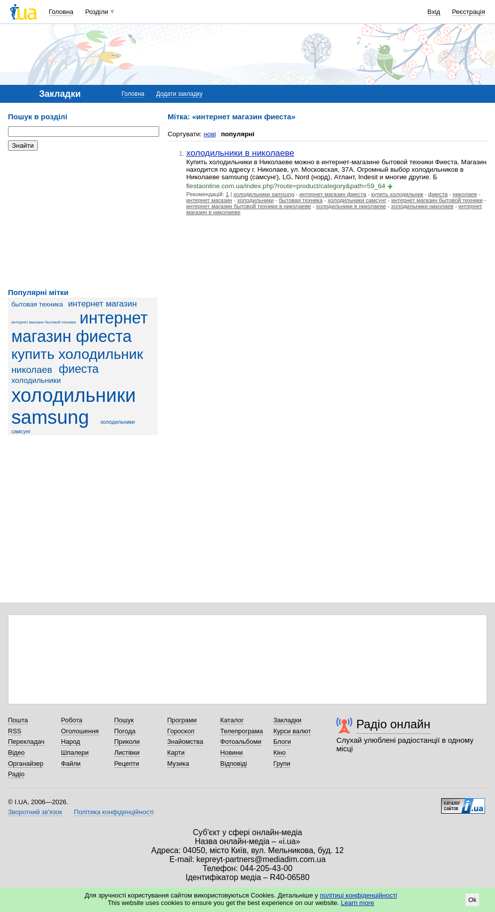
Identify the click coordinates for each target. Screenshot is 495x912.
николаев (31, 369)
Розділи (96, 11)
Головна (61, 11)
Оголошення (80, 731)
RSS (14, 731)
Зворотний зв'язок (35, 812)
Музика (178, 763)
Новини (231, 752)
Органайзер (25, 763)
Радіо (16, 774)
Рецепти (126, 763)
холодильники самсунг (357, 200)
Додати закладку (179, 93)
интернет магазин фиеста (79, 327)
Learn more (357, 903)
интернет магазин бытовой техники (43, 322)
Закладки (287, 720)
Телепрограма (241, 731)
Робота (71, 720)
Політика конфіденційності (114, 812)
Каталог (232, 720)
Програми (182, 720)
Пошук (124, 720)
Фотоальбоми (240, 741)
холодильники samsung (73, 406)
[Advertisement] (83, 219)
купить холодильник (77, 354)
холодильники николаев (422, 206)
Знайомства (185, 741)
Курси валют (292, 731)
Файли (70, 763)
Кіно (279, 752)
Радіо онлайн (393, 724)
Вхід (434, 11)
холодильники (36, 380)
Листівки (127, 752)
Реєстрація (468, 11)
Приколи (127, 741)
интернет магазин (102, 303)
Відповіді (233, 763)
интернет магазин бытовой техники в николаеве (248, 206)
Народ (70, 741)
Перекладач (26, 741)
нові (210, 134)
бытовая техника (37, 304)
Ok (472, 900)
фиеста (79, 368)
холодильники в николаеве (240, 153)
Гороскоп (180, 731)
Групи (281, 763)
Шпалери (75, 752)
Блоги (282, 741)
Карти (176, 752)
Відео (16, 752)
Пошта (18, 720)
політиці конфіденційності (358, 895)
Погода (125, 731)
